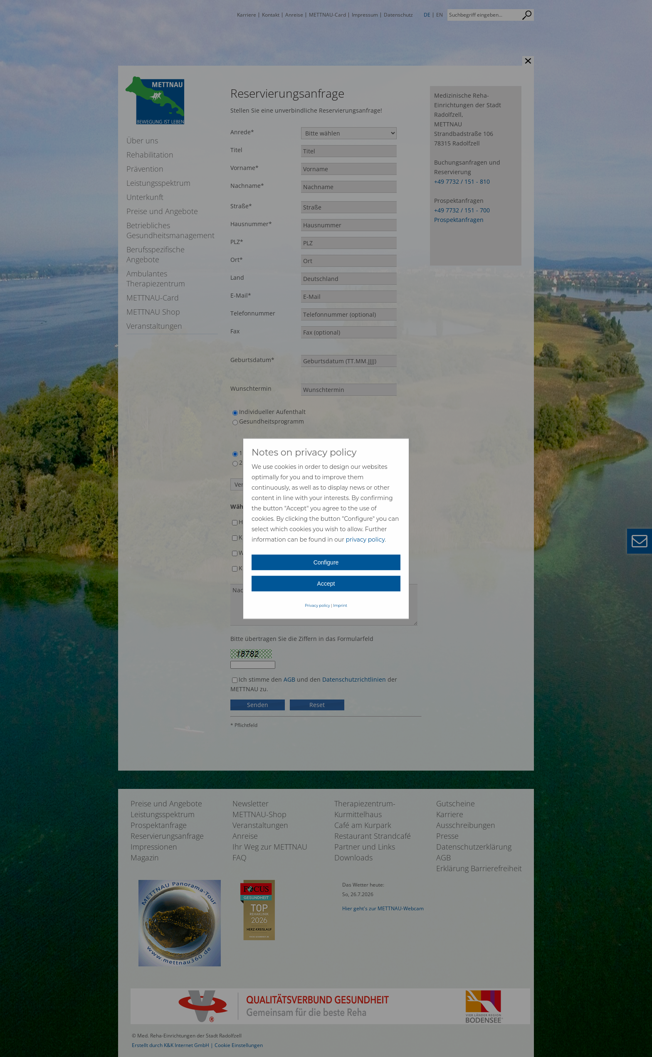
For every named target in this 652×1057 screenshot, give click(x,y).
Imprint (340, 605)
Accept (326, 583)
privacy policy (365, 539)
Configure (326, 562)
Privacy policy (317, 605)
